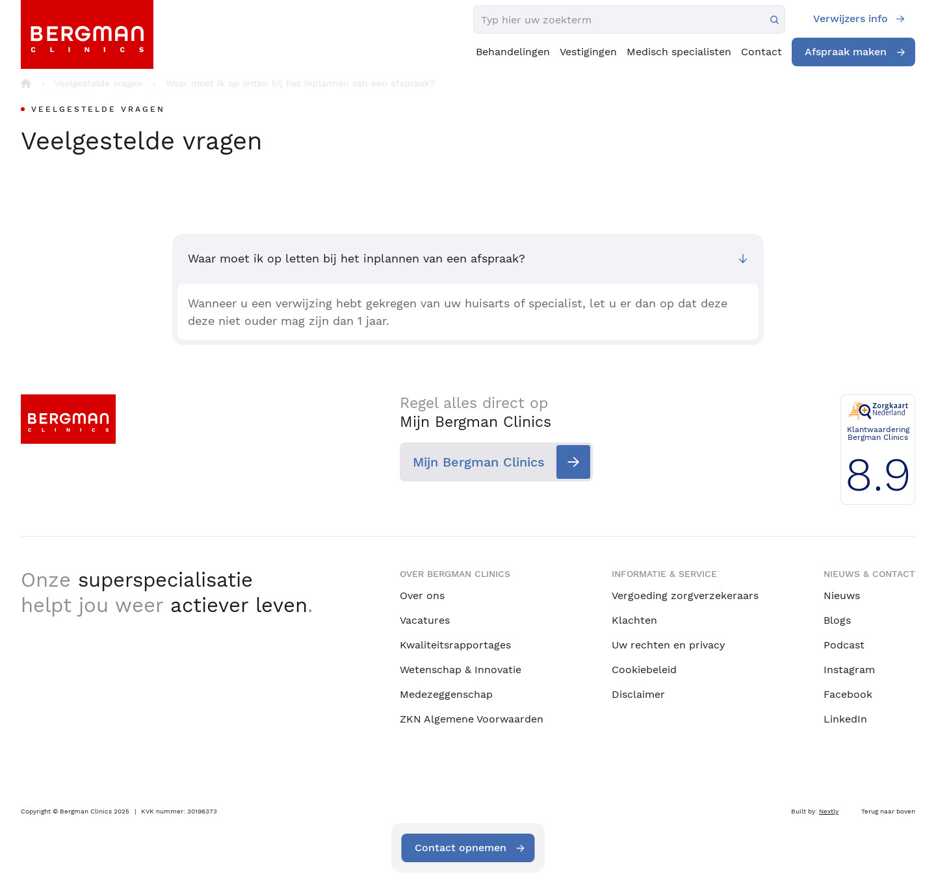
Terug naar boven (888, 811)
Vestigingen (588, 51)
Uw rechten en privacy (668, 645)
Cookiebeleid (644, 669)
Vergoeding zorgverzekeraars (685, 595)
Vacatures (425, 620)
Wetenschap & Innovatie (460, 669)
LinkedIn (845, 719)
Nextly (828, 811)
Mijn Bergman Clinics (479, 462)
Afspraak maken (846, 51)
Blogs (837, 620)
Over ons (422, 595)
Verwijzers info (850, 18)
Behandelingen (513, 51)
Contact (761, 51)
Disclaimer (638, 694)
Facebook (848, 694)
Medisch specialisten (679, 51)
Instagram (849, 669)
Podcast (844, 645)
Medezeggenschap (446, 694)
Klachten (634, 620)
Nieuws (842, 595)
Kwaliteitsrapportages (455, 645)
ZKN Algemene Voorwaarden (471, 719)
